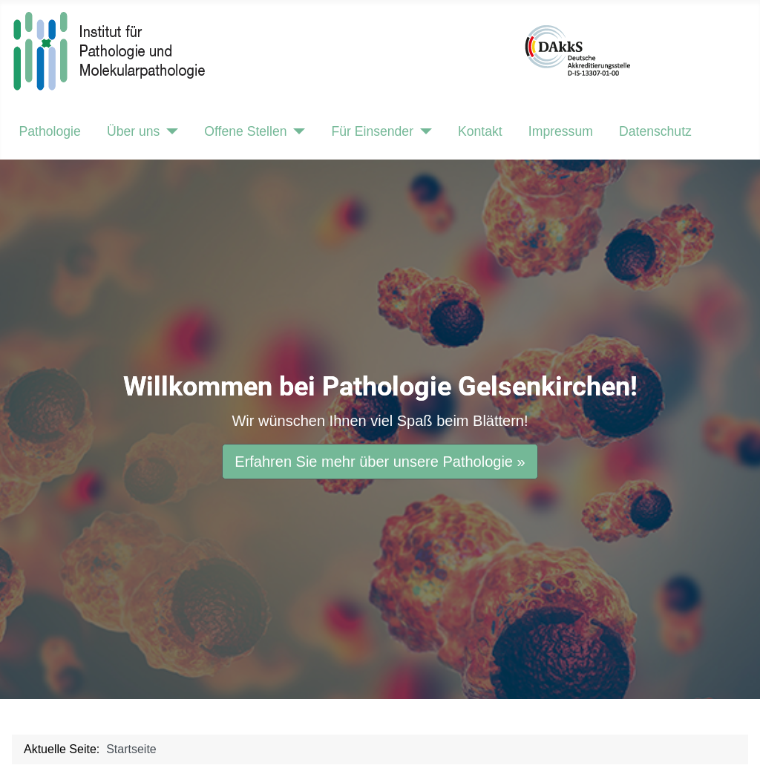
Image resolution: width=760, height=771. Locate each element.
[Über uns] (169, 131)
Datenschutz (655, 131)
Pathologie (50, 131)
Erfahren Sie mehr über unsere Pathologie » (380, 461)
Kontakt (480, 131)
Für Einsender (372, 131)
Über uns (133, 131)
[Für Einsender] (422, 131)
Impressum (560, 131)
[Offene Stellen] (296, 131)
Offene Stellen (245, 131)
